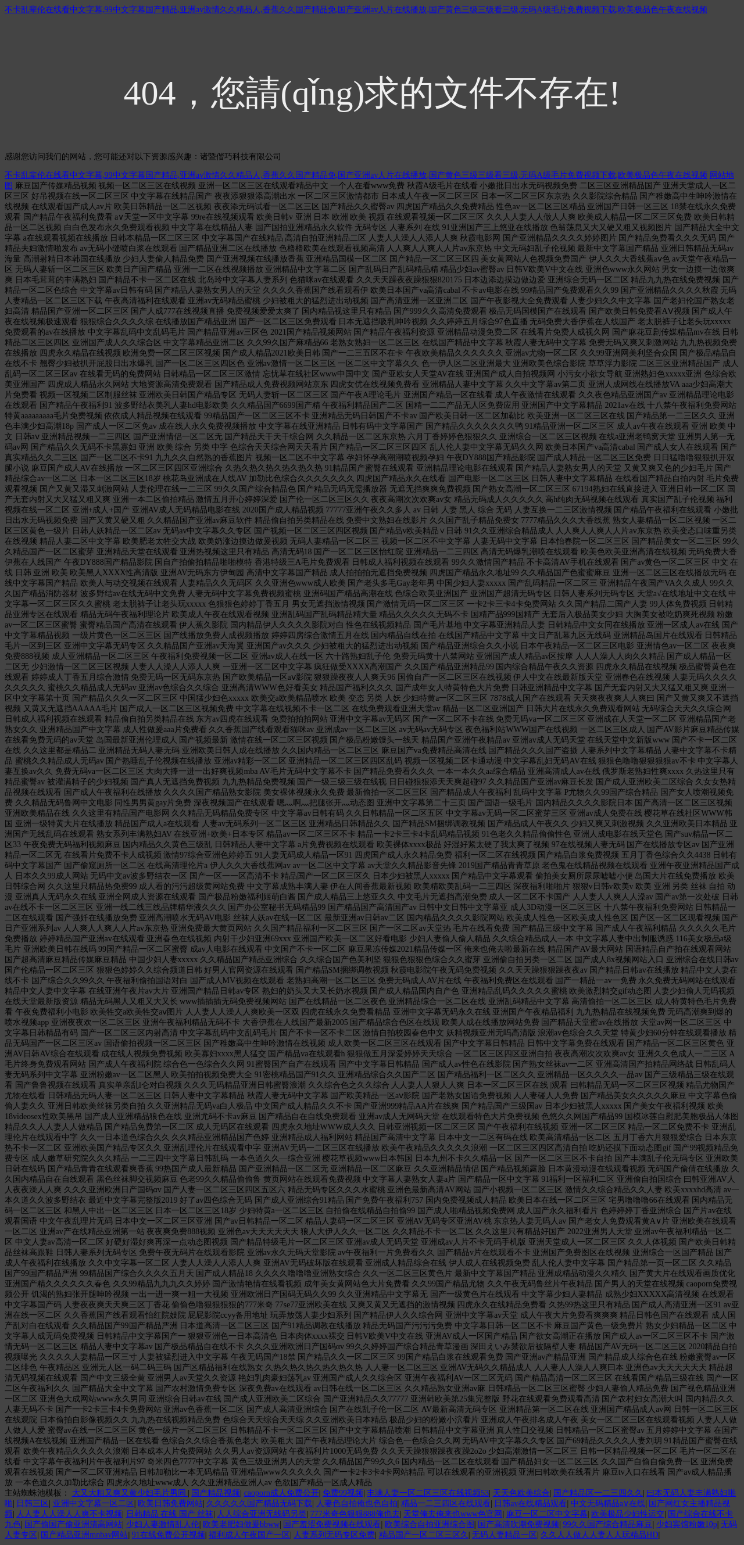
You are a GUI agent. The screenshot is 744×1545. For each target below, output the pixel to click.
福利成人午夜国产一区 (249, 1534)
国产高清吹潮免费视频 (518, 1524)
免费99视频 (343, 1493)
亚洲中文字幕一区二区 (93, 1503)
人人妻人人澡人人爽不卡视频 (69, 1514)
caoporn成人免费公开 (281, 1493)
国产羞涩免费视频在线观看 (332, 1524)
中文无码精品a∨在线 (608, 1503)
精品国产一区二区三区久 (423, 1534)
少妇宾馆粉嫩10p (686, 1524)
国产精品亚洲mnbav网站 (84, 1534)
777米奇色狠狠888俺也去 (355, 1514)
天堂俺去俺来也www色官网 (452, 1514)
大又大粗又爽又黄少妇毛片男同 (130, 1493)
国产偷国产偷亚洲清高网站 (73, 1524)
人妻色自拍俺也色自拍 (357, 1503)
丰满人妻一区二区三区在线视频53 (428, 1493)
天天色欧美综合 (521, 1493)
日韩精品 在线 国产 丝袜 (170, 1514)
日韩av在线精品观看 (530, 1503)
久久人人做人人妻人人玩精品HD (599, 1534)
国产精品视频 (215, 1493)
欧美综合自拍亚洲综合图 (429, 1524)
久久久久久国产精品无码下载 (259, 1503)
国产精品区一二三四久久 (598, 1493)
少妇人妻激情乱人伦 (162, 1524)
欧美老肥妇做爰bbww (241, 1524)
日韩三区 (32, 1503)
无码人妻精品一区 (504, 1534)
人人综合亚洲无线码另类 (261, 1514)
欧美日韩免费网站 (170, 1503)
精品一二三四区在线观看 (446, 1503)
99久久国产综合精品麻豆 (607, 1524)
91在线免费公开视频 (168, 1534)
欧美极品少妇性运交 (627, 1514)
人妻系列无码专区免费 (334, 1534)
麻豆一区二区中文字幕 (547, 1514)
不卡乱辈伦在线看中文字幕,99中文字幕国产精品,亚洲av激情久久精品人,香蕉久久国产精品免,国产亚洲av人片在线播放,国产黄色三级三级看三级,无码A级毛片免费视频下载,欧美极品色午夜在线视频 (356, 9)
